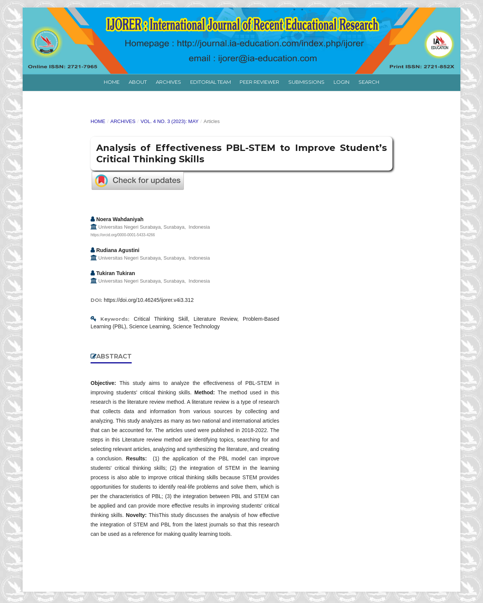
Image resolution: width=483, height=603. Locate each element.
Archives (168, 82)
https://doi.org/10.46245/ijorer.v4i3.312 (149, 300)
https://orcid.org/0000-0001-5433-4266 (123, 235)
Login (341, 82)
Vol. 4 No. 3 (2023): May (169, 121)
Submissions (306, 82)
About (138, 82)
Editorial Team (210, 82)
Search (368, 82)
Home (112, 82)
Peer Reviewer (259, 82)
